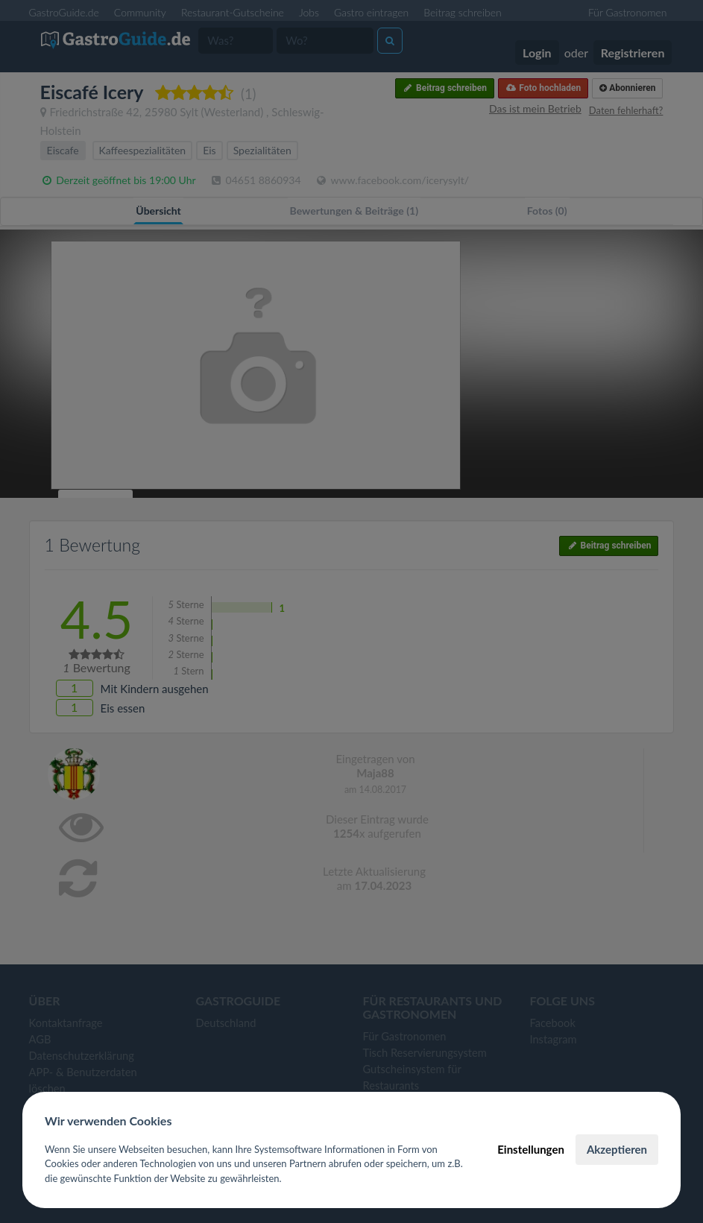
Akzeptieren (617, 1149)
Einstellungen (530, 1149)
